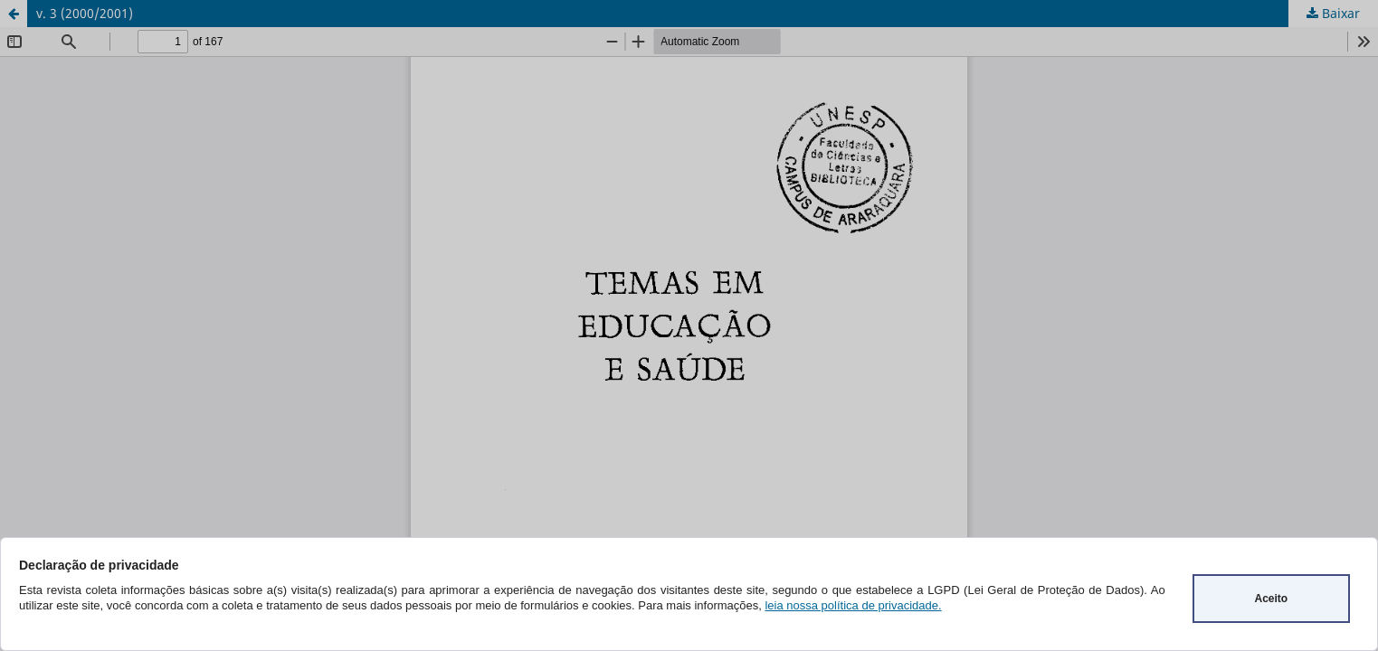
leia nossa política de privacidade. (853, 605)
